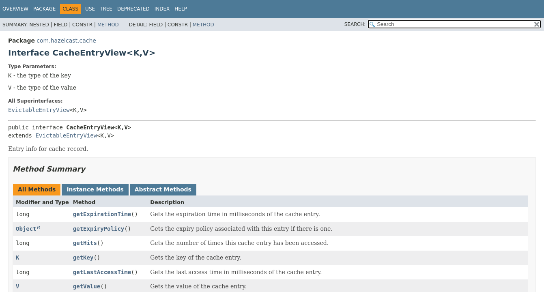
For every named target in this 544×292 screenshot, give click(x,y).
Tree (106, 9)
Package (44, 9)
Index (162, 9)
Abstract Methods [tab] (163, 189)
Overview (15, 9)
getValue (86, 286)
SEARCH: (355, 24)
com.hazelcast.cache (66, 40)
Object (26, 228)
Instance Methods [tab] (95, 189)
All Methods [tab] (37, 189)
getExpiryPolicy (98, 228)
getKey (83, 257)
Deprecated (133, 9)
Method (108, 25)
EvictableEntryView (39, 110)
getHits (85, 243)
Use (90, 9)
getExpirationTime (102, 214)
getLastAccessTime (102, 272)
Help (180, 9)
